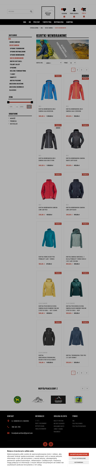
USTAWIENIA (78, 462)
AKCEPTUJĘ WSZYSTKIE (78, 454)
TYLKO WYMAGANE (79, 458)
